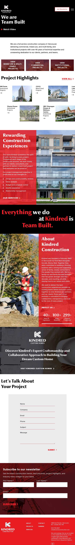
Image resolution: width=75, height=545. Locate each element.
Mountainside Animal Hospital (51, 112)
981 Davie (39, 90)
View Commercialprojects (37, 75)
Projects (29, 526)
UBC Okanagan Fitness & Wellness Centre (15, 113)
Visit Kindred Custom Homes (37, 368)
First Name (8, 481)
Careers (41, 526)
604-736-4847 (55, 528)
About (28, 523)
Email (6, 492)
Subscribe (9, 504)
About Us (61, 307)
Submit (51, 450)
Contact (41, 523)
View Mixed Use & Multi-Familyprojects (13, 75)
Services (29, 529)
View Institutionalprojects (62, 75)
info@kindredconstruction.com (60, 529)
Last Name (42, 481)
